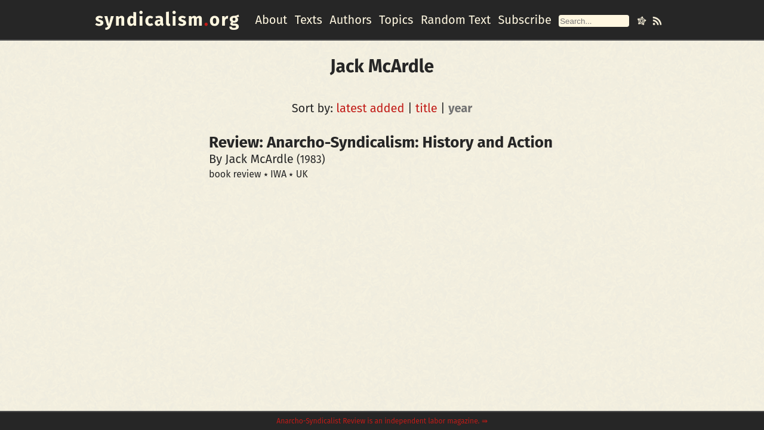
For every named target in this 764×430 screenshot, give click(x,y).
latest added (370, 108)
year (460, 108)
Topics (396, 20)
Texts (308, 20)
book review (235, 174)
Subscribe (524, 20)
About (271, 20)
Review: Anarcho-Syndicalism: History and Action (381, 142)
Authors (350, 20)
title (426, 108)
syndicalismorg (167, 19)
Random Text (456, 20)
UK (302, 174)
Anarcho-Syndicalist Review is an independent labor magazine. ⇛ (381, 421)
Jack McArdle (259, 159)
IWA (278, 174)
